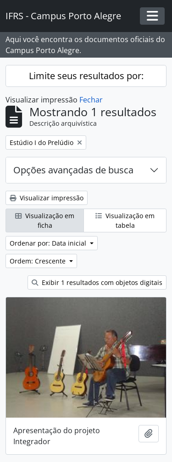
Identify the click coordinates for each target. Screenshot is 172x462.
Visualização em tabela (125, 220)
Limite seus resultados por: (86, 76)
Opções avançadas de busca (73, 170)
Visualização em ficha (44, 220)
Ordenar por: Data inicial (49, 243)
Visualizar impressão (46, 197)
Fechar (91, 100)
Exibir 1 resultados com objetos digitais (97, 282)
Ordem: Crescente (38, 261)
